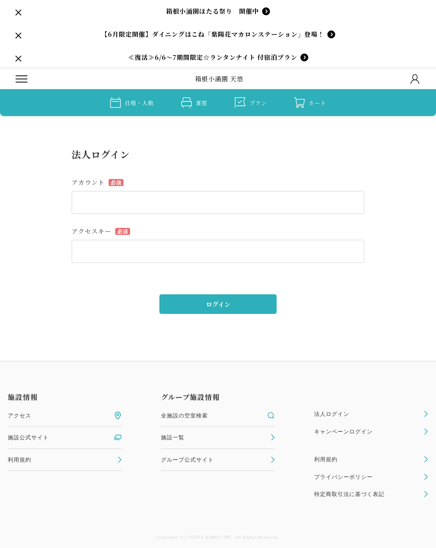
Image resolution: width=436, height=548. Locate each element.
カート (310, 102)
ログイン (218, 304)
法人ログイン (371, 414)
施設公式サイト (65, 437)
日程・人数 (132, 102)
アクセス (65, 415)
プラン (251, 102)
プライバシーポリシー (371, 477)
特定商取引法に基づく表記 (371, 494)
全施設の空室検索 (218, 415)
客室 (194, 102)
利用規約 (65, 460)
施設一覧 (218, 437)
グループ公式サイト (218, 460)
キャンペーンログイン (371, 431)
